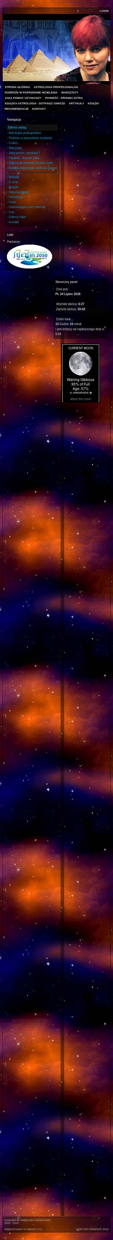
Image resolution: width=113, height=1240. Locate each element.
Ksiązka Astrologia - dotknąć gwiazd (33, 168)
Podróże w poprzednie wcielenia (30, 138)
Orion (12, 202)
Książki (13, 187)
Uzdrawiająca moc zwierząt (27, 207)
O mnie (13, 182)
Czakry (13, 143)
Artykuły (13, 177)
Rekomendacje (19, 192)
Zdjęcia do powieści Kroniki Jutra (31, 162)
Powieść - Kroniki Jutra (24, 158)
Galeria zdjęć (17, 217)
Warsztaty (15, 148)
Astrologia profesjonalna (24, 133)
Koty (12, 212)
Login (104, 10)
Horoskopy (16, 197)
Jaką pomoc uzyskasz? (24, 153)
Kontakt (14, 222)
